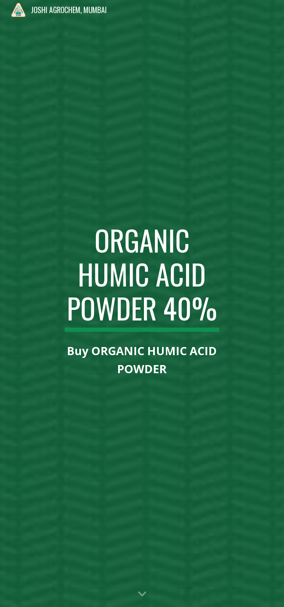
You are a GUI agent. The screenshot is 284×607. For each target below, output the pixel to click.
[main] (142, 277)
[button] (142, 594)
